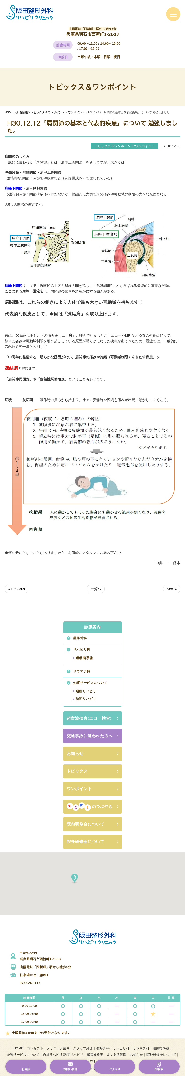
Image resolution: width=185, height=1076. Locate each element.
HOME (18, 1048)
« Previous (16, 589)
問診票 (159, 1069)
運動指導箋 (84, 658)
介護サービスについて (90, 683)
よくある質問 (116, 1054)
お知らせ (75, 753)
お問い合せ (70, 1069)
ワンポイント (79, 789)
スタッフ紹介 (83, 1048)
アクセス (114, 1069)
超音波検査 (95, 1054)
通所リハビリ (86, 691)
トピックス (77, 771)
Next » (172, 589)
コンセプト (35, 1048)
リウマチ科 (82, 671)
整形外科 (80, 638)
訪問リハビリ (86, 699)
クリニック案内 (58, 1048)
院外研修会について (86, 842)
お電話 (26, 1069)
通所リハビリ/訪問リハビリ (63, 1054)
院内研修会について (86, 824)
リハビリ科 (82, 649)
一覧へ (96, 589)
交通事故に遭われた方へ (90, 736)
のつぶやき (90, 806)
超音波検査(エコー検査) (89, 718)
